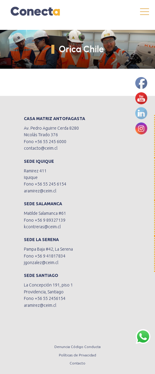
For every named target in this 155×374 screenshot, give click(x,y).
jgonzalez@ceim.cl (41, 262)
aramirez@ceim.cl (40, 190)
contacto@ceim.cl (40, 148)
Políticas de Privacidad (77, 355)
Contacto (77, 363)
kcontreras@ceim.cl (42, 226)
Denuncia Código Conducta (77, 347)
